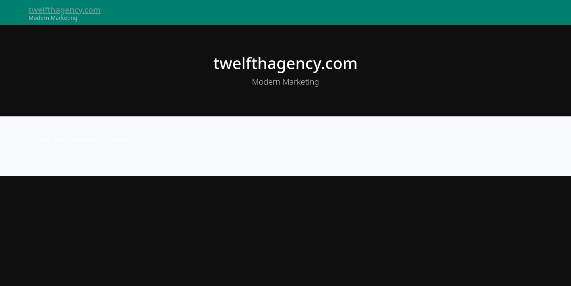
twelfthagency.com (65, 9)
